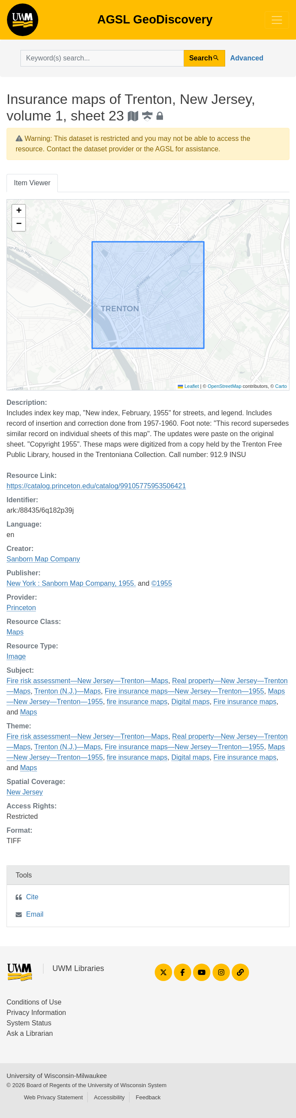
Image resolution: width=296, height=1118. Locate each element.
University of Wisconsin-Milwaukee (57, 1075)
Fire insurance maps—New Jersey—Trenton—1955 (184, 691)
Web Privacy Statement (53, 1097)
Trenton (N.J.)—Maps (67, 691)
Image (16, 656)
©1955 (161, 583)
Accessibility (109, 1097)
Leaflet (188, 386)
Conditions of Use (34, 1002)
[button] (18, 211)
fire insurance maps (137, 701)
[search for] (102, 58)
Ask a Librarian (30, 1033)
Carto (281, 386)
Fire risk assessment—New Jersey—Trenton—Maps (87, 680)
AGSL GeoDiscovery (22, 22)
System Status (29, 1023)
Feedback (148, 1097)
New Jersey (25, 792)
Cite (32, 897)
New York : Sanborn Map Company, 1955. (71, 583)
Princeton (21, 607)
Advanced (246, 58)
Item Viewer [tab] (32, 183)
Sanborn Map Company (43, 559)
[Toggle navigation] (277, 20)
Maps (15, 632)
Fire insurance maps (244, 701)
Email (34, 914)
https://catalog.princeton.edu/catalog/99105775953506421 (96, 486)
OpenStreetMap (225, 386)
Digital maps (190, 701)
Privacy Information (36, 1012)
